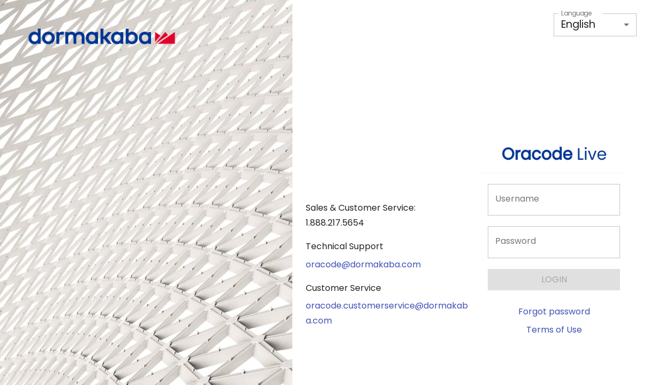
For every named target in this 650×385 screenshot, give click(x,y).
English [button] (578, 24)
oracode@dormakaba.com (363, 264)
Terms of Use (554, 330)
